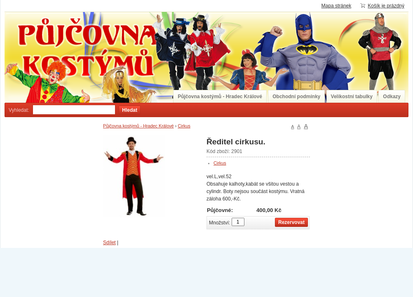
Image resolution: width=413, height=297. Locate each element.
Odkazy (392, 96)
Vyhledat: (19, 110)
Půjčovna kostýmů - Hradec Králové (220, 96)
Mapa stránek (336, 6)
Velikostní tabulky (352, 96)
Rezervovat (291, 222)
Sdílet (109, 242)
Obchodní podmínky (296, 96)
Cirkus (184, 125)
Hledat (129, 110)
